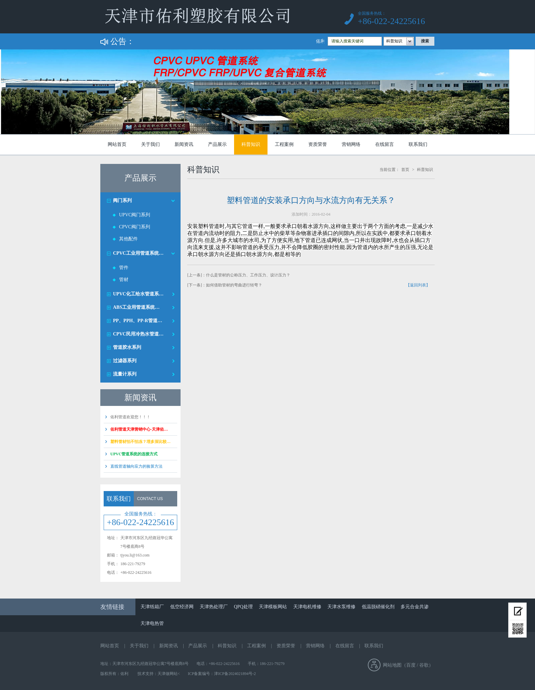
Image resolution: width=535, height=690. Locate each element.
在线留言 (384, 144)
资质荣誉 (317, 144)
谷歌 (424, 665)
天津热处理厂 (214, 606)
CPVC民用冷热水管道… (138, 333)
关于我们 (150, 144)
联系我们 (418, 144)
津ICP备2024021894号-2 (235, 673)
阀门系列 (122, 200)
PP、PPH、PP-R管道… (137, 320)
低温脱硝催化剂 (378, 606)
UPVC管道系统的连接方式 (133, 454)
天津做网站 (167, 673)
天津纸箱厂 (152, 606)
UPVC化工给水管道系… (138, 293)
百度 (411, 665)
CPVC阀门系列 (134, 226)
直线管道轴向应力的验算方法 (136, 466)
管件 (123, 267)
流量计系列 (124, 374)
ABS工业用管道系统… (136, 307)
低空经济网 (182, 606)
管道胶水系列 (127, 347)
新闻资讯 (184, 144)
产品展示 (217, 144)
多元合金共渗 (415, 606)
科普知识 (250, 144)
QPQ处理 (243, 606)
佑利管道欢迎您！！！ (130, 417)
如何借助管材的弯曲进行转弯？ (234, 285)
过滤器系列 (124, 360)
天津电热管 (152, 623)
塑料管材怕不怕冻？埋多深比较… (140, 441)
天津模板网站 (273, 606)
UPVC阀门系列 (134, 214)
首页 (405, 169)
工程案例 (284, 144)
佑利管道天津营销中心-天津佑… (139, 429)
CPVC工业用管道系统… (138, 253)
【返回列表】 (418, 285)
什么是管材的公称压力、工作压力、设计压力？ (248, 275)
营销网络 (351, 144)
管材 (123, 279)
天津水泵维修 (341, 606)
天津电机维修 (307, 606)
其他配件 (128, 238)
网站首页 (117, 144)
